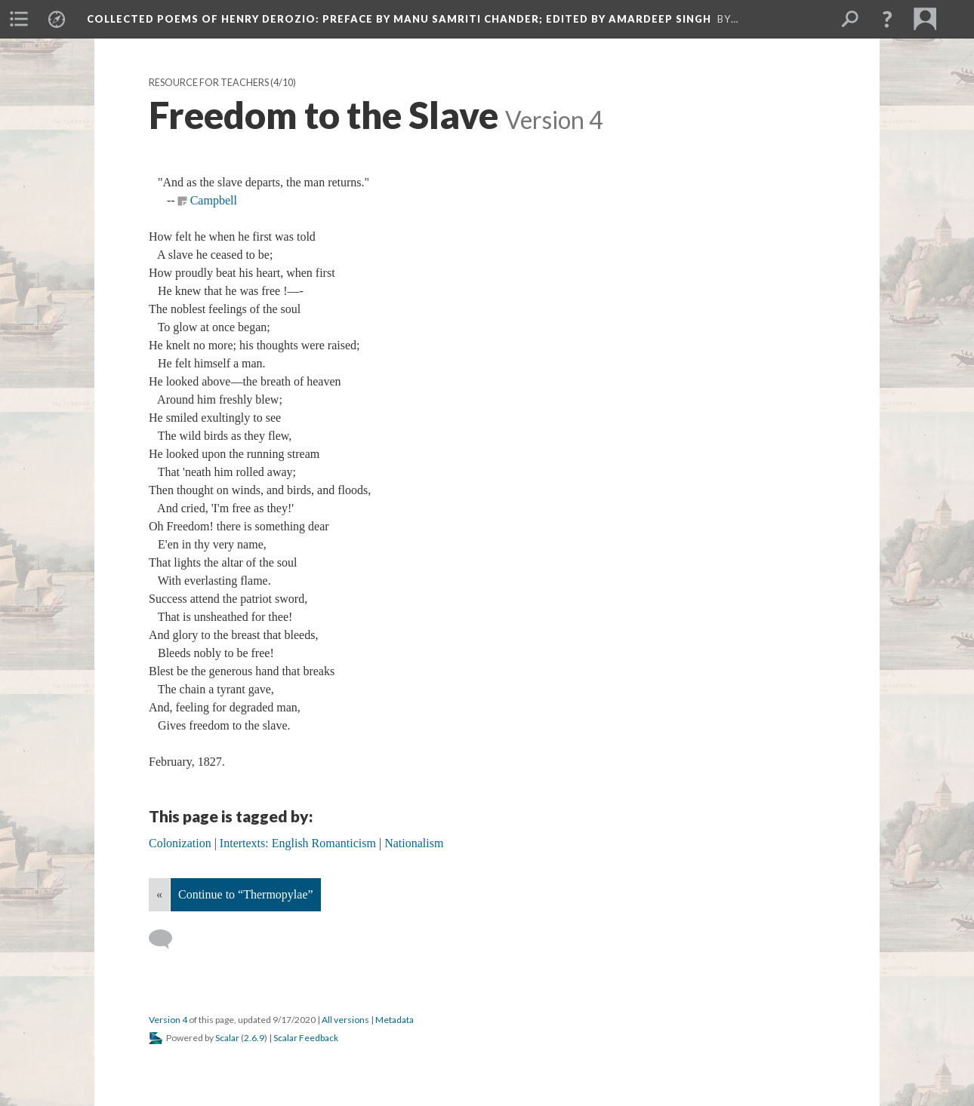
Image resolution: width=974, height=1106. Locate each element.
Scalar (227, 1037)
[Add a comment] (167, 939)
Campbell (213, 200)
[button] (887, 19)
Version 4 (168, 1019)
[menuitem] (19, 19)
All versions (345, 1019)
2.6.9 (254, 1037)
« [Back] (159, 894)
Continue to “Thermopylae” (245, 894)
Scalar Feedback (305, 1037)
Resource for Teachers (209, 82)
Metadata (394, 1019)
